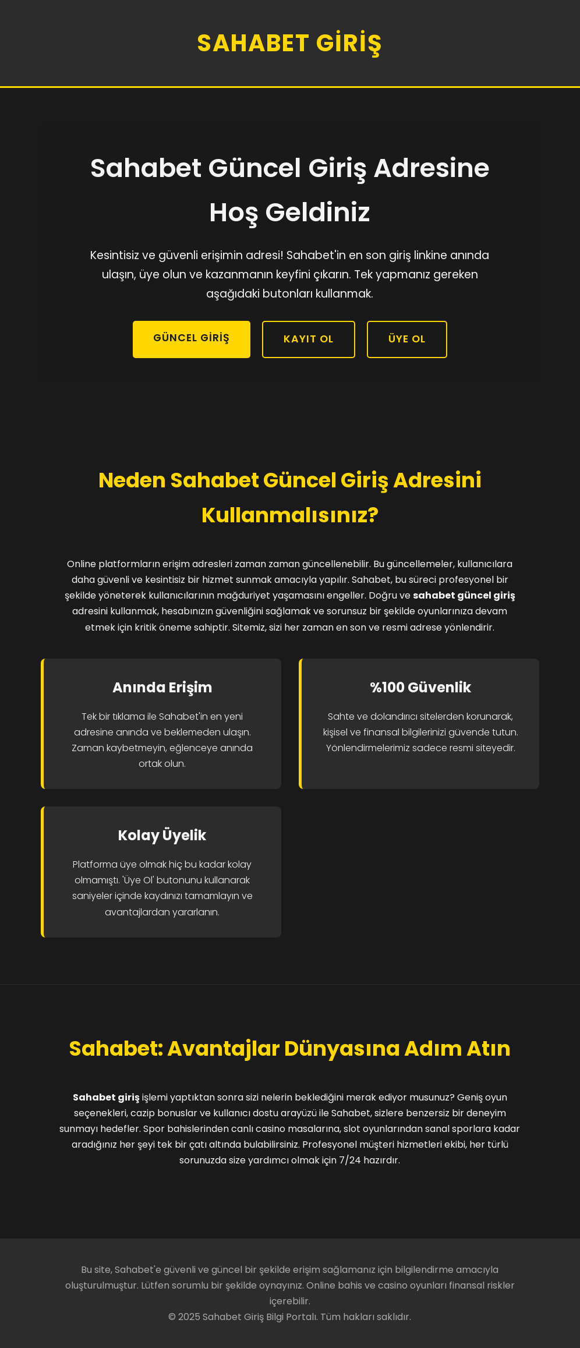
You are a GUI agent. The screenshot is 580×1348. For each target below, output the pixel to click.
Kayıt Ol (309, 339)
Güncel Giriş (191, 338)
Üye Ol (407, 339)
